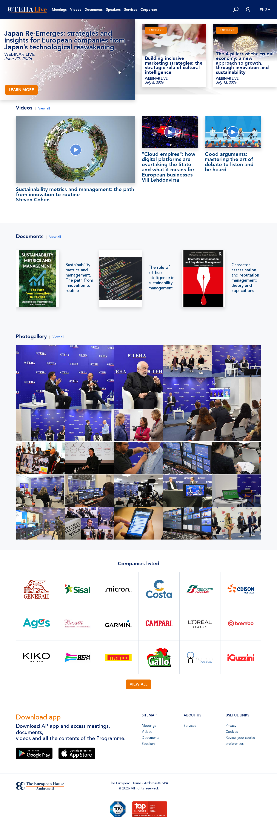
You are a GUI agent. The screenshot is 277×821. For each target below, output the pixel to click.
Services (130, 10)
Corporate (148, 10)
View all (44, 108)
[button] (236, 9)
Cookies (232, 732)
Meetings (59, 10)
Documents (94, 10)
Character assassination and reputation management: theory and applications (245, 277)
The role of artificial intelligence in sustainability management (161, 278)
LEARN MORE (21, 89)
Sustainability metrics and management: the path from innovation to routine (75, 194)
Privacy (231, 726)
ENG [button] (263, 10)
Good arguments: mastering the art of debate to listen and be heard (229, 162)
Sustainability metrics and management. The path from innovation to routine (79, 277)
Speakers (113, 10)
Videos (75, 10)
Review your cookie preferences (240, 741)
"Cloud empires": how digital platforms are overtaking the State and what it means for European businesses (170, 166)
